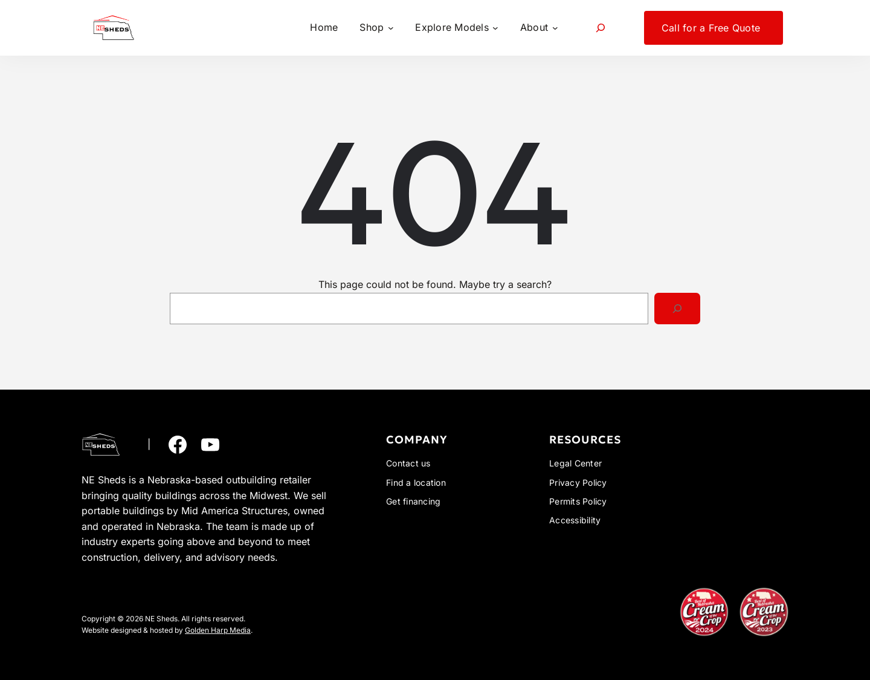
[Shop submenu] (376, 27)
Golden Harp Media (218, 630)
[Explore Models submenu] (456, 27)
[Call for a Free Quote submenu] (713, 28)
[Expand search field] (600, 27)
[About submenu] (539, 27)
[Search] (677, 308)
